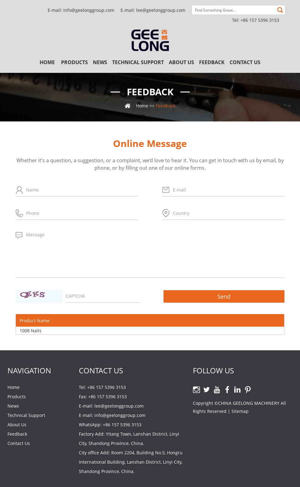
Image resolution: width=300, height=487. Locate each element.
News (100, 62)
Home (47, 62)
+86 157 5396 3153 (122, 425)
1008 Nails (30, 330)
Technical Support (138, 62)
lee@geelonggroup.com (160, 10)
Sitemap (240, 411)
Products (74, 62)
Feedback (212, 62)
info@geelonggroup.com (88, 10)
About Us (181, 62)
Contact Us (245, 62)
